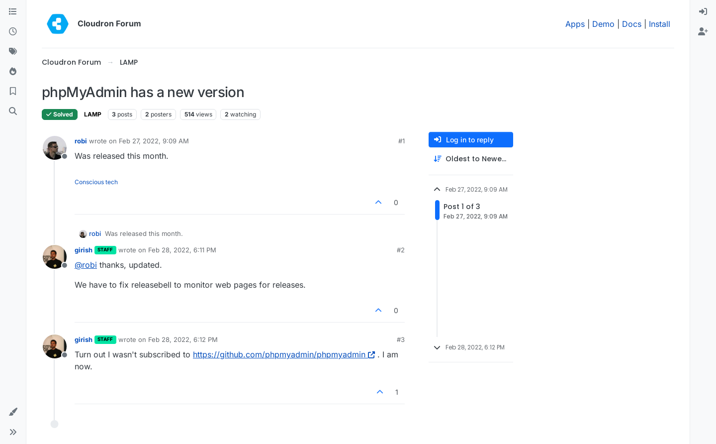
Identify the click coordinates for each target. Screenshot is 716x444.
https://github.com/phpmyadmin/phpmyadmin (284, 354)
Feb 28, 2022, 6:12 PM (183, 339)
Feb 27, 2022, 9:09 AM (154, 141)
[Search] (13, 111)
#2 (401, 250)
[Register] (703, 32)
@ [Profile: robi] (86, 265)
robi (81, 141)
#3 (401, 339)
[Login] (703, 12)
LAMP (92, 114)
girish (83, 250)
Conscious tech (96, 182)
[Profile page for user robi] (55, 148)
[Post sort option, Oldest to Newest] (471, 159)
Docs (631, 24)
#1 (401, 141)
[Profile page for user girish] (55, 257)
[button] (13, 412)
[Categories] (13, 12)
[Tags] (13, 52)
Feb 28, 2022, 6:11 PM (182, 250)
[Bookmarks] (13, 92)
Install (659, 24)
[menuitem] (703, 12)
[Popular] (13, 72)
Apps (575, 24)
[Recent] (13, 32)
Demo (603, 24)
